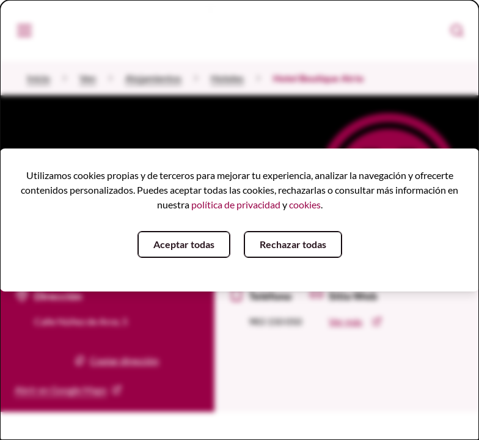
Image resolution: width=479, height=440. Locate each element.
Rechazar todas (293, 244)
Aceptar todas (183, 244)
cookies (305, 204)
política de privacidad (235, 204)
